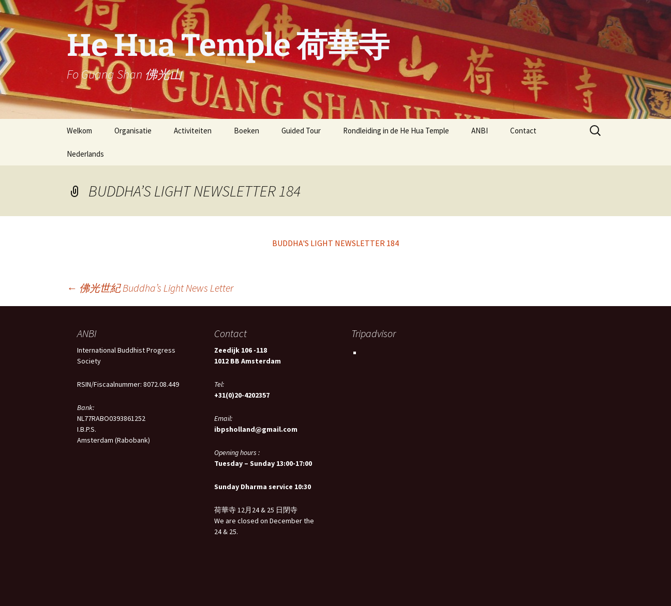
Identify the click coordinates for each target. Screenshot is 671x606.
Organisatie (133, 130)
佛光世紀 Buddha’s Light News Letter (150, 287)
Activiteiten (193, 130)
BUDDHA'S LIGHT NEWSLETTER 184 (335, 243)
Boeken (246, 130)
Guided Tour (301, 130)
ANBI (479, 130)
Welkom (79, 130)
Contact (523, 130)
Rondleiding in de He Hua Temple (396, 130)
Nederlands (85, 154)
